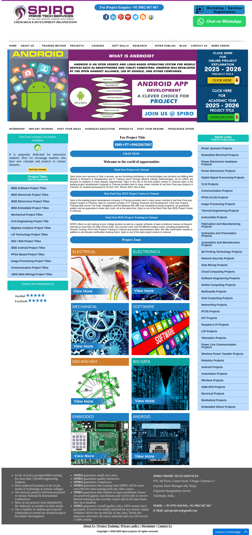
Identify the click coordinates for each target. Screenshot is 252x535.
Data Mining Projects (214, 264)
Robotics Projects (212, 360)
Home (13, 46)
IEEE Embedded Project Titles (30, 207)
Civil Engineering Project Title (30, 221)
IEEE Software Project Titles (28, 188)
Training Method (54, 46)
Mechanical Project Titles (27, 214)
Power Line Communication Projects (218, 346)
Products (126, 129)
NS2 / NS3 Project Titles (26, 241)
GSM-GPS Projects (213, 386)
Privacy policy (130, 526)
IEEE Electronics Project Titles (30, 201)
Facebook (31, 301)
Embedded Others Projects (218, 406)
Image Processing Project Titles (31, 260)
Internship (17, 129)
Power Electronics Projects (218, 170)
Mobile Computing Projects (218, 284)
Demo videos (220, 46)
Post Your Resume (150, 129)
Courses (98, 46)
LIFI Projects (209, 331)
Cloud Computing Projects (218, 271)
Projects (77, 46)
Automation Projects (214, 373)
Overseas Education (100, 129)
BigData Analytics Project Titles (31, 227)
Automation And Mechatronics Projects (220, 244)
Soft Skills (120, 46)
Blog (183, 46)
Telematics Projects (213, 337)
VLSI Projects (209, 184)
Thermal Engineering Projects (220, 210)
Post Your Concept (37, 169)
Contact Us (199, 46)
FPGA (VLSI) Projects (214, 197)
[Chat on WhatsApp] (219, 25)
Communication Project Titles (29, 267)
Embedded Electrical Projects (220, 154)
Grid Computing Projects (217, 298)
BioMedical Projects (214, 400)
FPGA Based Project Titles (27, 254)
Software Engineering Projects (220, 278)
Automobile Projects (214, 217)
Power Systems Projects (216, 148)
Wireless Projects (212, 380)
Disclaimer (148, 526)
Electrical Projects (212, 393)
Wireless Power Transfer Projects (222, 353)
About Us (27, 46)
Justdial (30, 296)
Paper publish (165, 46)
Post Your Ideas (69, 129)
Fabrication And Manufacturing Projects (220, 225)
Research (140, 46)
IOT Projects (209, 317)
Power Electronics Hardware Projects (219, 163)
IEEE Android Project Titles (28, 247)
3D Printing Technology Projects (221, 251)
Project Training (108, 526)
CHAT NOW (131, 153)
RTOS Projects (210, 311)
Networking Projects (214, 304)
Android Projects (212, 367)
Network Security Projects (217, 258)
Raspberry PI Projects (215, 324)
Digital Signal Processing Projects (222, 177)
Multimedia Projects (213, 291)
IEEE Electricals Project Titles (29, 194)
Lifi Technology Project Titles (29, 234)
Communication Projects (217, 190)
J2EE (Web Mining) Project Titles (31, 274)
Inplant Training (41, 129)
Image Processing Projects (218, 203)
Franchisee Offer (181, 129)
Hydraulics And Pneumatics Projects (218, 234)
